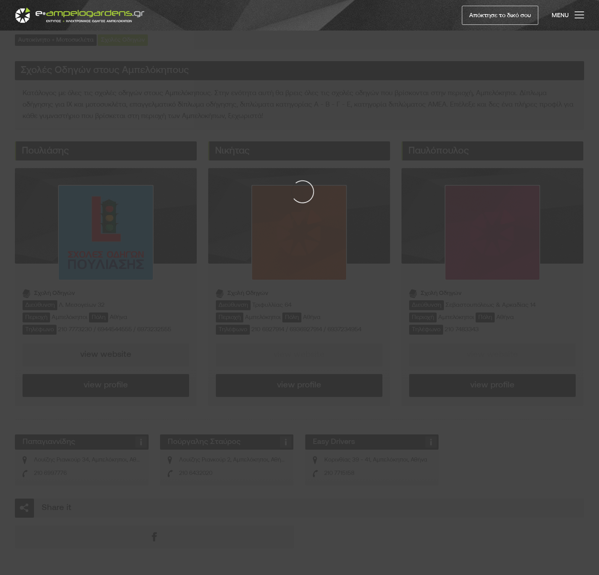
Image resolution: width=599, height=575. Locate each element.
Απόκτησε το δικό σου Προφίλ (500, 19)
